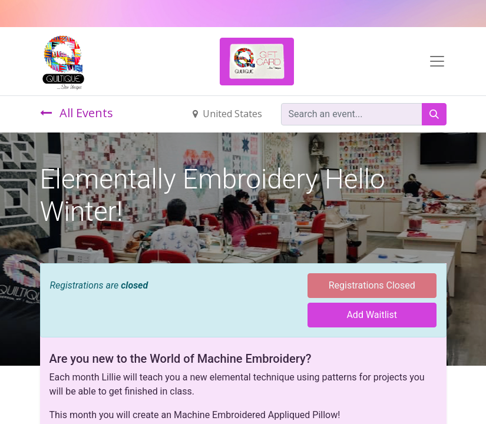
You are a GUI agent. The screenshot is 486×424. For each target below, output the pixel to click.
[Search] (434, 114)
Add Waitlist (371, 314)
